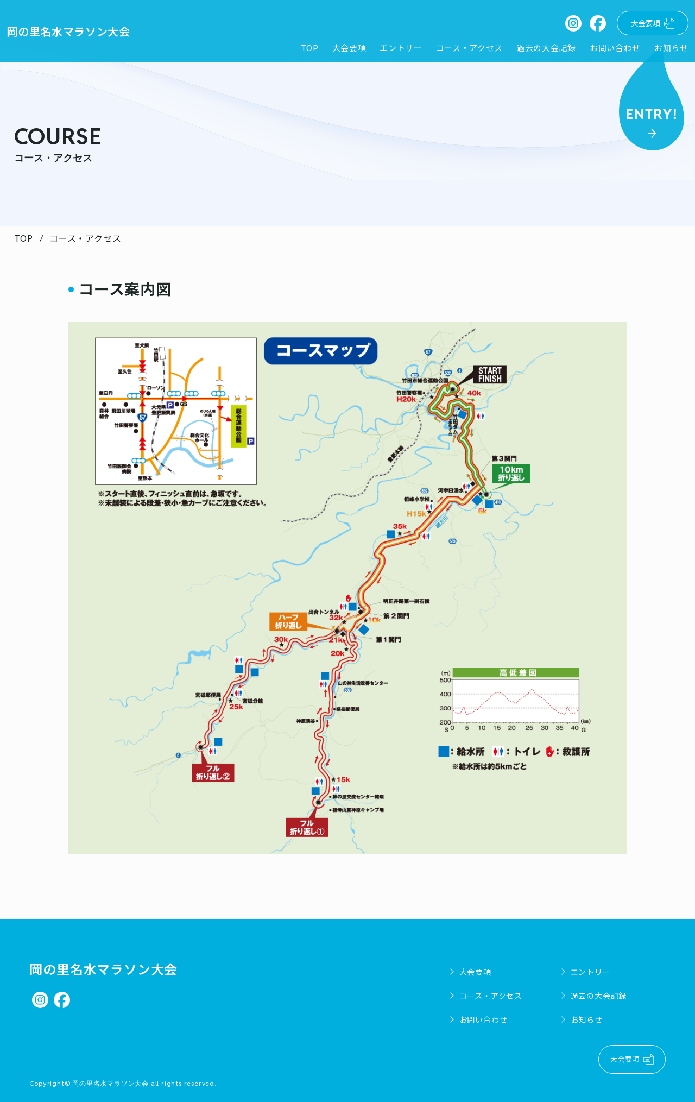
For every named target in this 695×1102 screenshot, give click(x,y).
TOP (303, 49)
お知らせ (667, 49)
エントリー (395, 49)
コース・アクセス (463, 49)
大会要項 (343, 49)
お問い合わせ (610, 49)
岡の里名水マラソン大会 (73, 32)
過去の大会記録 (541, 49)
